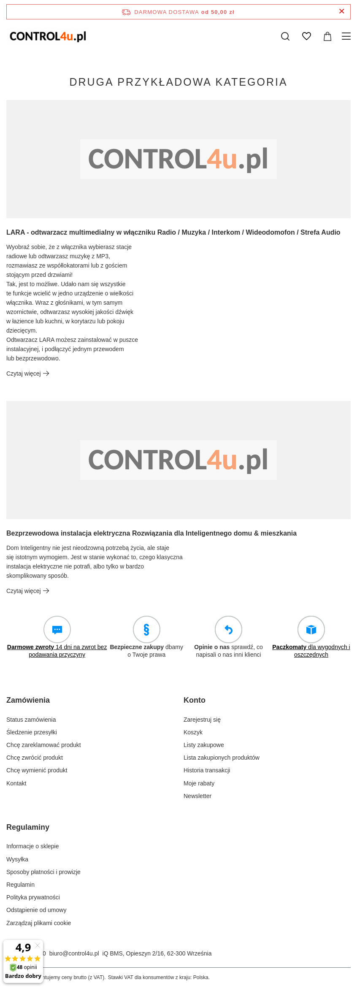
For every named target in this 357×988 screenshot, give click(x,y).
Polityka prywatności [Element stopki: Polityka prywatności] (33, 897)
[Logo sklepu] (48, 36)
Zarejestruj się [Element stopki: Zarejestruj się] (202, 719)
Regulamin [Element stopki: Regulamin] (20, 884)
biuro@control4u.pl (74, 953)
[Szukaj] (285, 36)
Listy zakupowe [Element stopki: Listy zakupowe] (204, 745)
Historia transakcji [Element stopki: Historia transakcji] (207, 770)
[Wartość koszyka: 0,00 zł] (327, 36)
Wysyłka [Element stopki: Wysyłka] (17, 859)
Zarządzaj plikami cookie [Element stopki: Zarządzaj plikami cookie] (38, 923)
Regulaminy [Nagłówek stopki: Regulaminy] (27, 827)
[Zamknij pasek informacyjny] (341, 11)
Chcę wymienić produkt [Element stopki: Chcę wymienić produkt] (37, 770)
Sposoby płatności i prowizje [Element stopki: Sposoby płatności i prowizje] (43, 872)
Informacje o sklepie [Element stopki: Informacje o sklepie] (32, 846)
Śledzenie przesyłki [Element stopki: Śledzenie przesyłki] (31, 732)
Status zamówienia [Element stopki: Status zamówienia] (31, 719)
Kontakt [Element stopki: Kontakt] (16, 783)
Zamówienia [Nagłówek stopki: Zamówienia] (28, 700)
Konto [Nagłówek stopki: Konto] (195, 700)
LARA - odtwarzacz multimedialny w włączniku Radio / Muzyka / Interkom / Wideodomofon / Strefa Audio (173, 232)
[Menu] (347, 36)
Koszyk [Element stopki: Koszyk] (193, 732)
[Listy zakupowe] (306, 36)
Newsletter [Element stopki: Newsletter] (197, 796)
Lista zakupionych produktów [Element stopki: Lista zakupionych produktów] (222, 757)
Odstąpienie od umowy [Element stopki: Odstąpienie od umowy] (36, 910)
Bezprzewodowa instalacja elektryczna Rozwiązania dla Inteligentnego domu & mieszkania (151, 533)
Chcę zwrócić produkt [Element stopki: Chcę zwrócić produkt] (34, 757)
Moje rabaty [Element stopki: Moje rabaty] (199, 783)
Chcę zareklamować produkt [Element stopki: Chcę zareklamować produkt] (43, 745)
